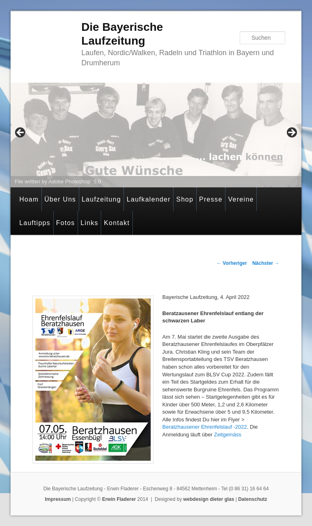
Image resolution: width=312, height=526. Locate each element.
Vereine (241, 199)
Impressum (58, 499)
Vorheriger (232, 263)
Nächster (266, 263)
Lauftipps (34, 222)
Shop (185, 199)
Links (89, 222)
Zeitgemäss (227, 435)
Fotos (65, 222)
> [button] (291, 133)
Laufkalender (149, 199)
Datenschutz (252, 499)
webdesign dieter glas (208, 499)
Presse (211, 199)
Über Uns (60, 199)
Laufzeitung (101, 199)
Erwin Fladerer (119, 499)
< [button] (21, 133)
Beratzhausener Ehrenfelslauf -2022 (204, 427)
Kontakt (117, 222)
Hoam (29, 199)
